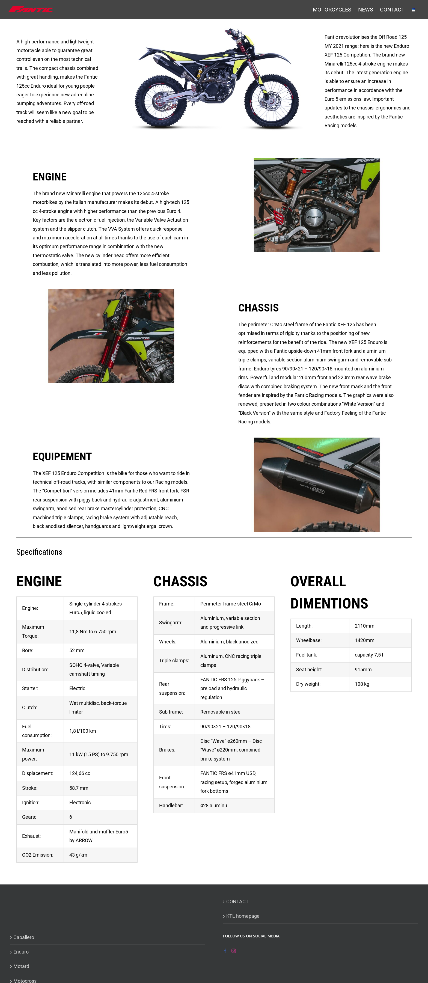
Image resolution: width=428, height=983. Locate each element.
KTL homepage (243, 916)
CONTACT (237, 901)
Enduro (21, 952)
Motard (21, 966)
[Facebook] (225, 951)
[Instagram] (233, 951)
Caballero (23, 937)
